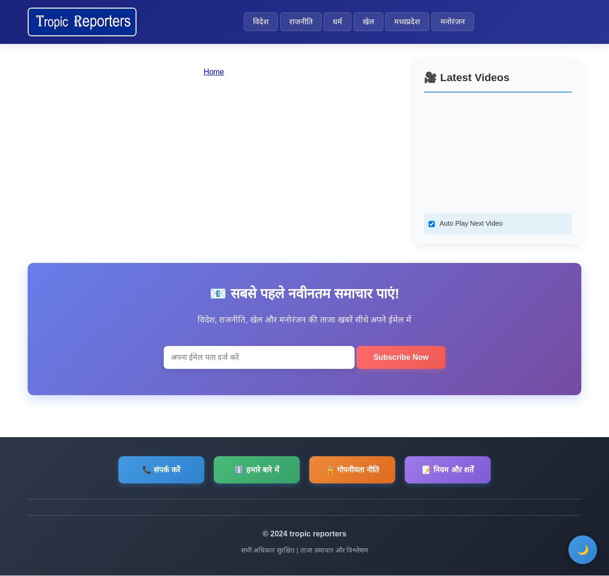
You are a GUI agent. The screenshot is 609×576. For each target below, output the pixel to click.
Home (214, 72)
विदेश (261, 22)
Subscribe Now (401, 357)
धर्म (337, 22)
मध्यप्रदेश (407, 22)
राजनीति (301, 22)
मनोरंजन (453, 22)
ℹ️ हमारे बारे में (256, 470)
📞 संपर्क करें (161, 470)
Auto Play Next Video (471, 223)
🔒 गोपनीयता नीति (352, 470)
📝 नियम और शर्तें (447, 470)
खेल (368, 22)
